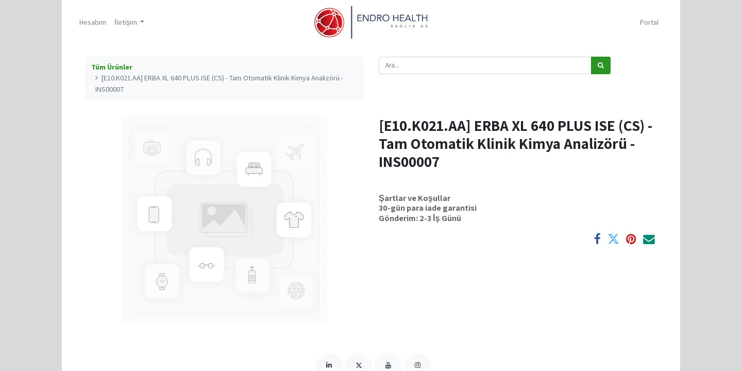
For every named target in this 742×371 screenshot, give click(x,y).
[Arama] (601, 65)
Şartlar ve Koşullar (414, 198)
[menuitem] (95, 22)
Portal (646, 22)
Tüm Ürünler (111, 67)
